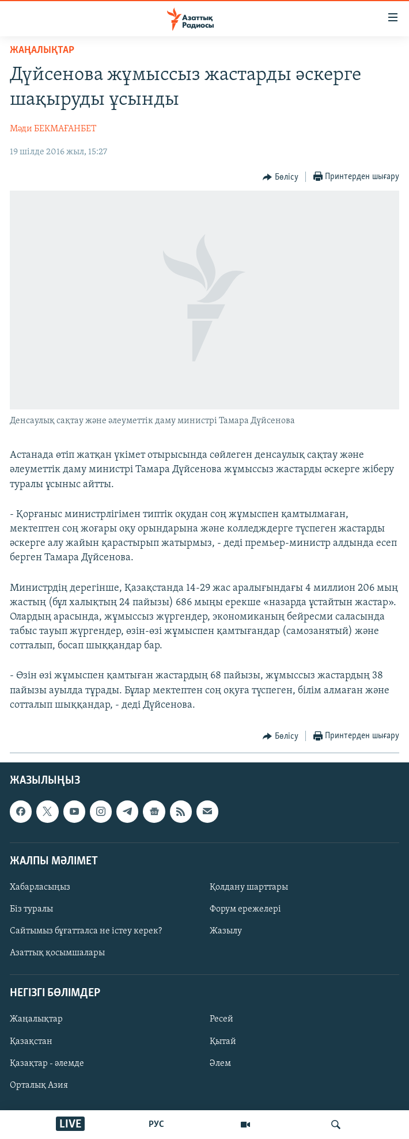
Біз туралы (31, 909)
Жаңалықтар (36, 1019)
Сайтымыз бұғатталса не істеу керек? (86, 931)
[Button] (280, 177)
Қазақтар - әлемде (47, 1063)
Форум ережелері (245, 909)
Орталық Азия (39, 1085)
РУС (156, 1124)
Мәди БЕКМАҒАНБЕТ (53, 129)
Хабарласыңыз (40, 887)
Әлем (220, 1063)
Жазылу (226, 931)
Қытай (223, 1041)
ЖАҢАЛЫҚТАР (42, 50)
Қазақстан (31, 1041)
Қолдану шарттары (249, 887)
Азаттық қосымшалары (57, 953)
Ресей (221, 1019)
